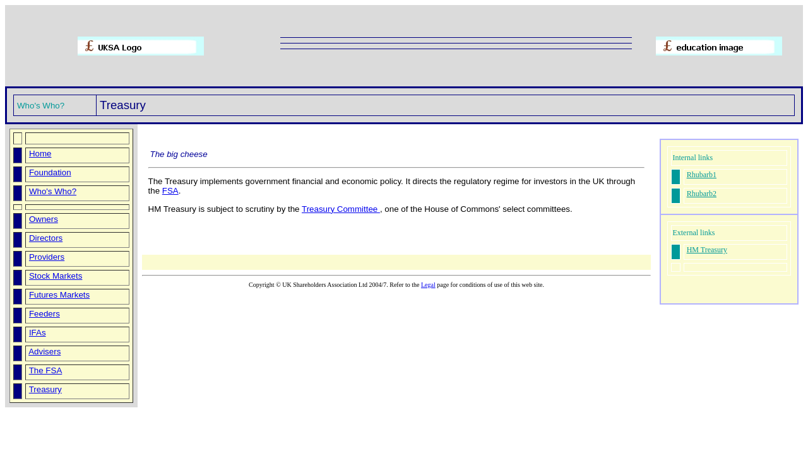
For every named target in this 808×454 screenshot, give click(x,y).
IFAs (37, 332)
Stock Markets (55, 276)
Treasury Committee (341, 209)
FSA (170, 190)
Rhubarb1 (701, 174)
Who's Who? (52, 191)
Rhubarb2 (701, 193)
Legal (428, 284)
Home (40, 153)
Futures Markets (59, 295)
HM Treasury (707, 249)
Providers (46, 257)
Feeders (44, 313)
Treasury (45, 389)
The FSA (45, 370)
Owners (43, 219)
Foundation (50, 172)
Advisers (44, 351)
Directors (45, 238)
